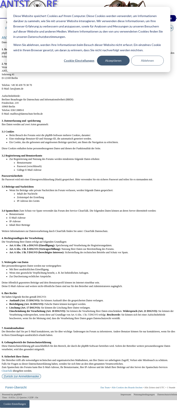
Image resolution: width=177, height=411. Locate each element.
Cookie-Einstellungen (79, 60)
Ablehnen (147, 60)
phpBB (17, 394)
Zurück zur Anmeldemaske (21, 376)
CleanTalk (7, 370)
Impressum (126, 394)
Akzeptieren (113, 60)
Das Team (105, 387)
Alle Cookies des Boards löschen (127, 387)
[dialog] (88, 39)
